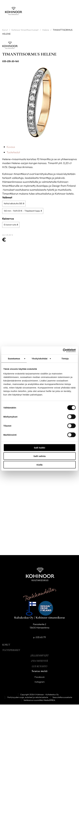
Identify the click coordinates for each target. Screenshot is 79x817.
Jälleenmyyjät (40, 655)
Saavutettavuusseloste (62, 697)
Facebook (40, 677)
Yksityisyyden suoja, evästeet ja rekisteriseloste (27, 697)
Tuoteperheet (11, 650)
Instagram (40, 681)
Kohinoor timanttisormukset (24, 29)
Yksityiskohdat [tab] (39, 358)
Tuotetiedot (13, 152)
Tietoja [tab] (65, 358)
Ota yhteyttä (39, 660)
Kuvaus (11, 147)
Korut (5, 29)
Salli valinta (39, 456)
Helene (45, 29)
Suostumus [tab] (14, 358)
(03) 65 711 (41, 637)
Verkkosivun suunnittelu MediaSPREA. (40, 700)
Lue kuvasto (39, 666)
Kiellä (39, 464)
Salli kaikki (39, 447)
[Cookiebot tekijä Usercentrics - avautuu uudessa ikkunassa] (63, 350)
